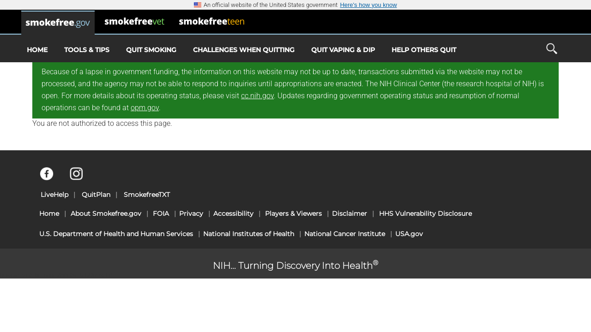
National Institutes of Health (248, 234)
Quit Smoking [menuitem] (151, 50)
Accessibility (233, 213)
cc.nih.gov (257, 95)
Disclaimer (349, 213)
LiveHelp (54, 194)
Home (49, 213)
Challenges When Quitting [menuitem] (244, 50)
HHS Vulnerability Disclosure (425, 213)
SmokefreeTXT (147, 194)
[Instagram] (81, 178)
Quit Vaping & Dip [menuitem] (343, 50)
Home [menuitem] (37, 50)
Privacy (191, 213)
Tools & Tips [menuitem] (86, 50)
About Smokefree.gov (106, 213)
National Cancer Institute (344, 234)
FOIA (161, 213)
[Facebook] (52, 178)
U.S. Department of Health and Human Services (116, 234)
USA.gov (409, 234)
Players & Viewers (293, 213)
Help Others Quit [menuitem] (424, 50)
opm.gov (145, 107)
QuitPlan (96, 194)
